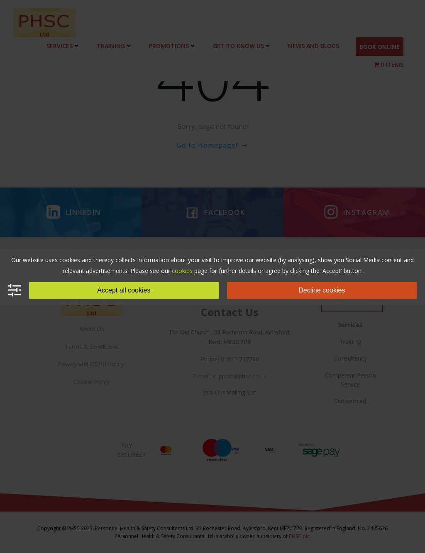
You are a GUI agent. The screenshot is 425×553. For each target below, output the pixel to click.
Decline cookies (321, 290)
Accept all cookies (123, 290)
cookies (182, 271)
